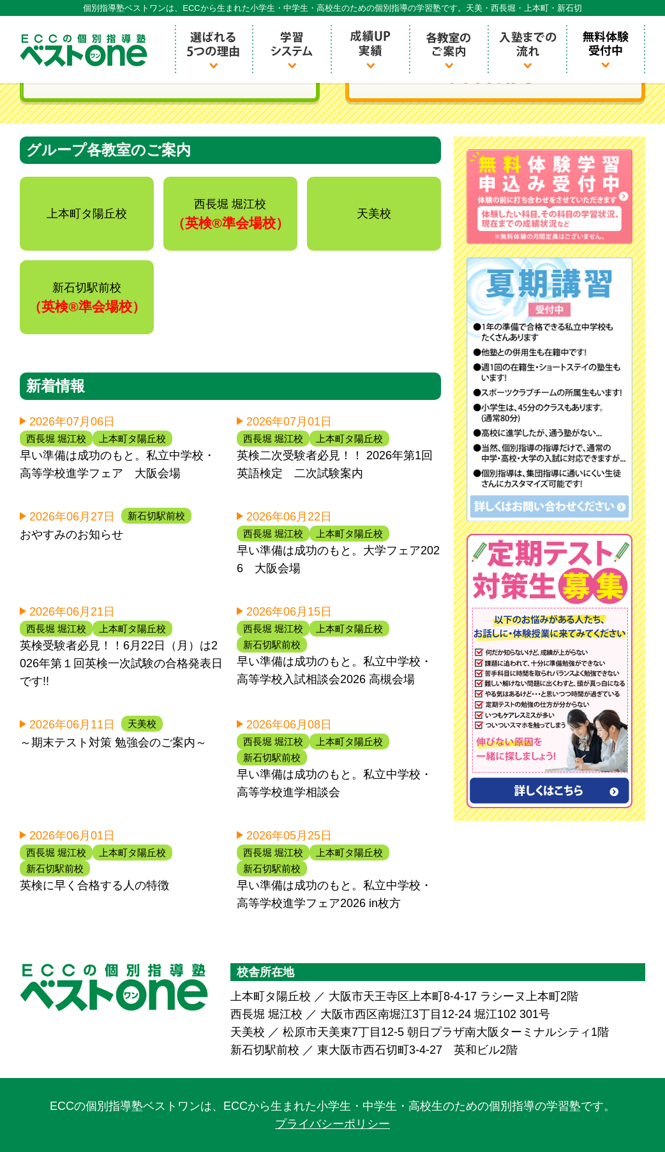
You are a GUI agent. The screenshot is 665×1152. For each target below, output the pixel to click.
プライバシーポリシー (332, 1124)
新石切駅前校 (156, 515)
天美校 (142, 723)
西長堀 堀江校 (56, 438)
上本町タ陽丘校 (132, 438)
